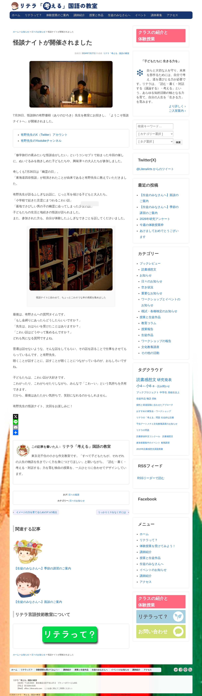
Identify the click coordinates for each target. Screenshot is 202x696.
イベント (140, 15)
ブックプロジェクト (147, 392)
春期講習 (165, 442)
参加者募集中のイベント (148, 442)
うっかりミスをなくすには (112, 512)
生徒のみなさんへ (119, 15)
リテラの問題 (142, 430)
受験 (154, 398)
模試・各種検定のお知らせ (159, 311)
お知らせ (146, 275)
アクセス (172, 15)
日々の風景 (73, 494)
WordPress (125, 695)
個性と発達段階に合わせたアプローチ (154, 405)
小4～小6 (143, 386)
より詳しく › (177, 106)
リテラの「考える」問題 (148, 417)
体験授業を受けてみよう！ (158, 546)
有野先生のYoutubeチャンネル (41, 140)
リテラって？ (33, 15)
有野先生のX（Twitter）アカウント (44, 134)
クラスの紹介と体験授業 (153, 35)
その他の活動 (150, 353)
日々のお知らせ (77, 500)
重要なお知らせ (151, 293)
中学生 (163, 392)
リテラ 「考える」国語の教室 (27, 695)
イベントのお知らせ (153, 570)
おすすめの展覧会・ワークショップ (153, 411)
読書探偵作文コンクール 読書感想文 (154, 436)
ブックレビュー (150, 263)
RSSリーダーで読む (150, 478)
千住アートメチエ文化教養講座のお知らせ (156, 424)
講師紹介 (79, 15)
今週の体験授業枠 (152, 225)
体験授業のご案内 (57, 15)
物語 (148, 398)
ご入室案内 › (177, 110)
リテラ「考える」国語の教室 (116, 53)
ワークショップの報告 (156, 341)
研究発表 (164, 380)
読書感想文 (148, 269)
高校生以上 (174, 392)
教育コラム (148, 323)
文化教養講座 (150, 347)
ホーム (16, 15)
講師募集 (156, 15)
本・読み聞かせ (161, 386)
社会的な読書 (167, 417)
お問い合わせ (153, 631)
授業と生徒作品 (150, 317)
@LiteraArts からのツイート (155, 169)
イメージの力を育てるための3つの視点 (36, 512)
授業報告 (147, 329)
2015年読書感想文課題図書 (149, 449)
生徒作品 (147, 335)
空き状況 (147, 287)
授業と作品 (96, 15)
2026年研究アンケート (155, 219)
